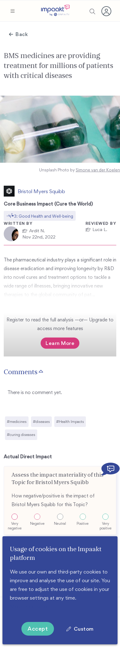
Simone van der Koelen (98, 170)
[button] (12, 11)
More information (30, 606)
